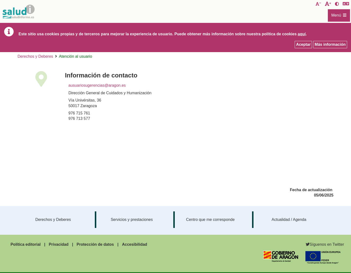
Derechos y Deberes (35, 56)
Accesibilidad (134, 244)
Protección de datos (95, 244)
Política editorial (25, 244)
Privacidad (58, 244)
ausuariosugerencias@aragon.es (97, 85)
